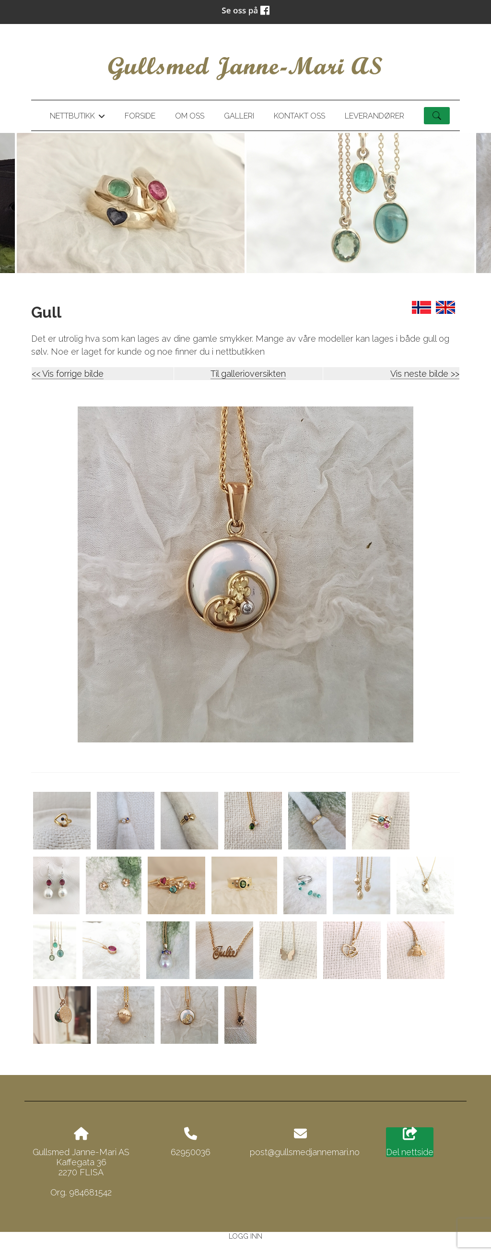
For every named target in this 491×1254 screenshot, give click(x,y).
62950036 (190, 1152)
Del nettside (409, 1142)
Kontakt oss (299, 115)
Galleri (239, 115)
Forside (140, 115)
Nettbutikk (77, 117)
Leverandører (374, 115)
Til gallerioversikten (248, 374)
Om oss (189, 115)
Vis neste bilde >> (424, 374)
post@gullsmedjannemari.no (305, 1152)
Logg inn (245, 1236)
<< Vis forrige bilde (68, 374)
